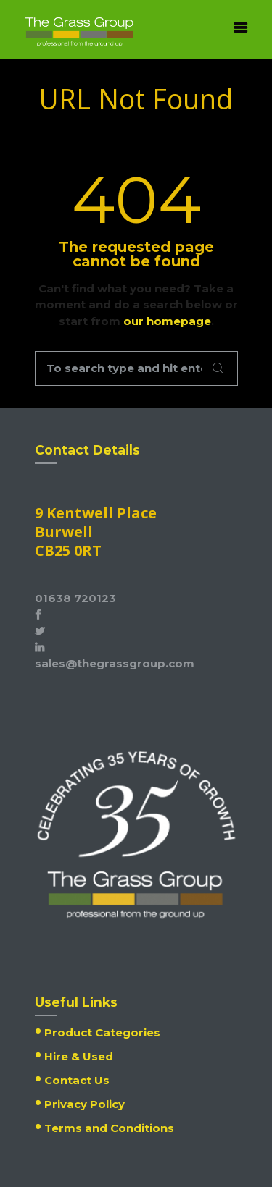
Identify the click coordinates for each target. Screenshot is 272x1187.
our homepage (167, 321)
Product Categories (102, 1032)
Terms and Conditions (109, 1128)
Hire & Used (78, 1056)
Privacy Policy (84, 1104)
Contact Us (77, 1080)
